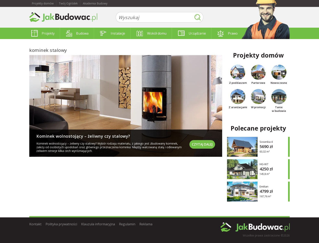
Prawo (227, 33)
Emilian (264, 186)
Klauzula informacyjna (98, 224)
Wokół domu (151, 33)
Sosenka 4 (266, 141)
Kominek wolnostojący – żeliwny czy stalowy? (83, 136)
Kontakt (35, 224)
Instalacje (112, 33)
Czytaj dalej (202, 144)
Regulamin (127, 224)
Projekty (43, 33)
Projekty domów (43, 3)
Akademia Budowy (95, 3)
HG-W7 (264, 164)
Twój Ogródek (68, 3)
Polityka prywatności (61, 224)
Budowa (77, 33)
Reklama (145, 224)
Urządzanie (192, 33)
